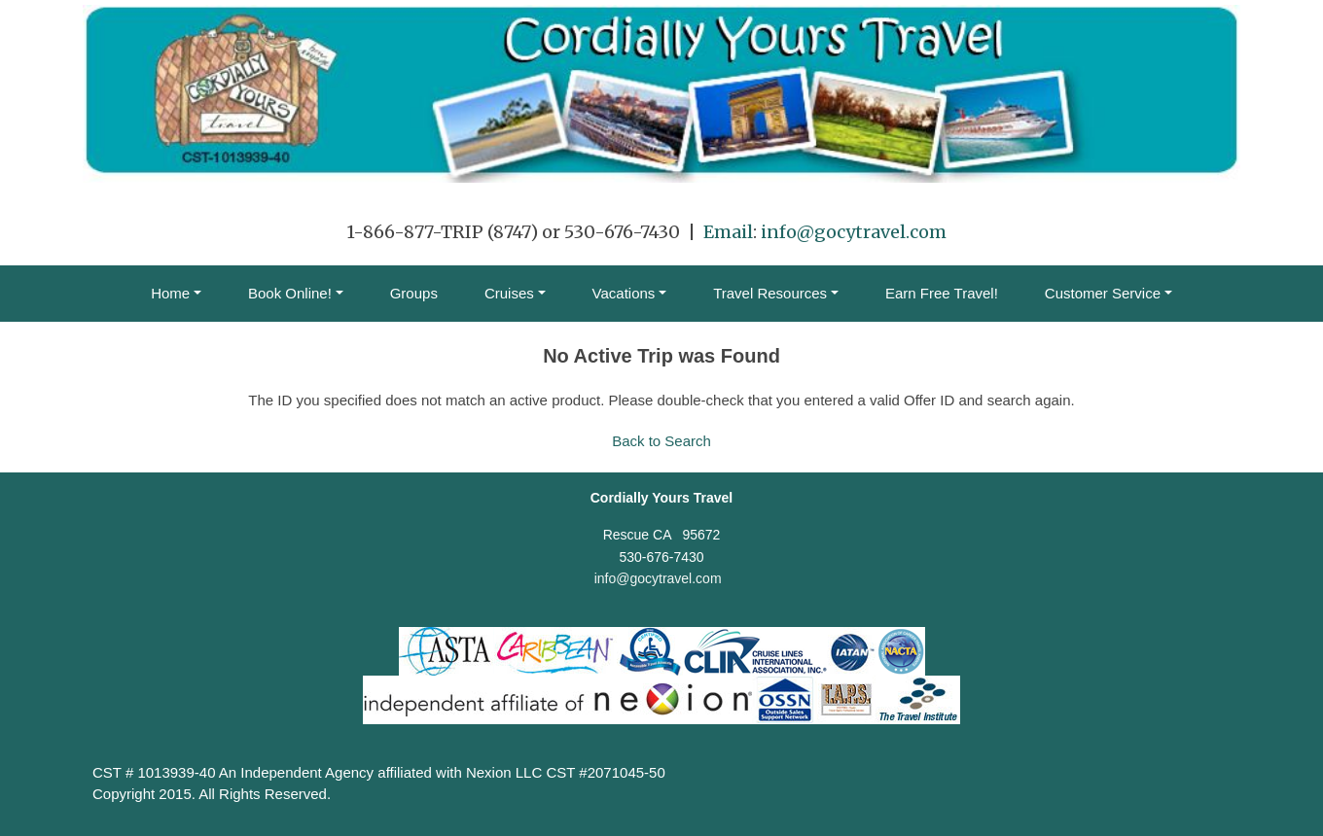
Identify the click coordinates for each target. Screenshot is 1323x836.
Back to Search (661, 441)
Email (728, 232)
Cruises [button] (509, 293)
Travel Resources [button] (770, 293)
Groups (414, 293)
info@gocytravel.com (854, 232)
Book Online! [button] (290, 293)
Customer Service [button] (1103, 293)
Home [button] (170, 293)
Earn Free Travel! (941, 293)
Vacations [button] (624, 293)
